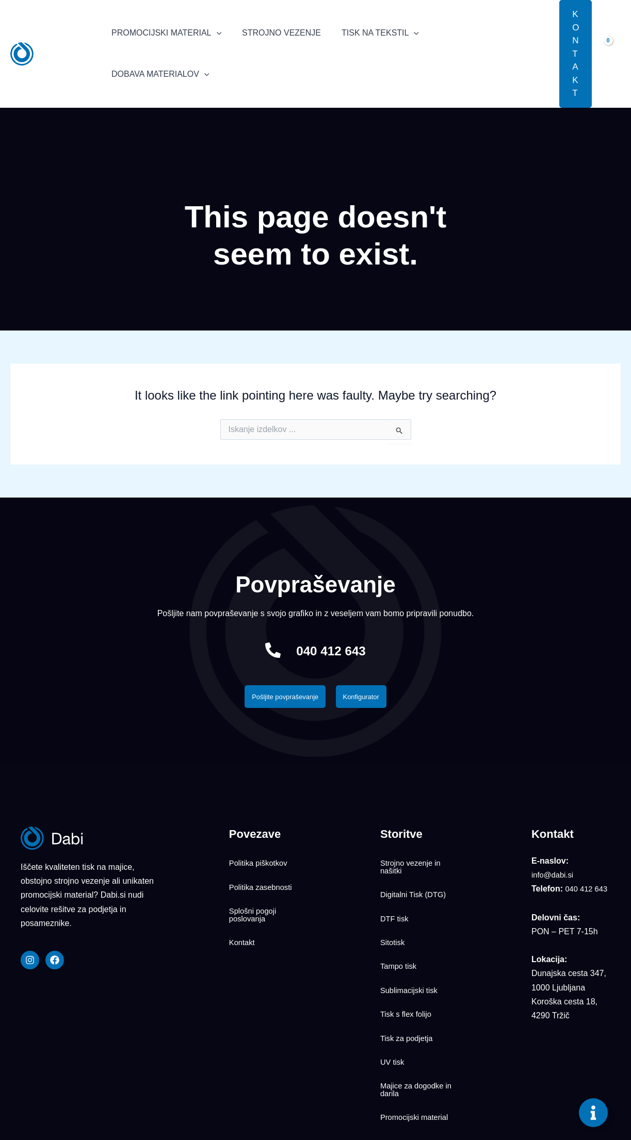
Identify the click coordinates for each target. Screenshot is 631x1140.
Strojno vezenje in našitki (413, 867)
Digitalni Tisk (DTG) (416, 888)
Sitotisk (393, 922)
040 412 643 (331, 650)
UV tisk (393, 1007)
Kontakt (243, 922)
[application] (214, 33)
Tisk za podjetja (409, 990)
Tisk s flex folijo (408, 973)
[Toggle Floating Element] (593, 1112)
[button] (544, 53)
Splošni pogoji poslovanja (255, 901)
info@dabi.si (554, 877)
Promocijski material (417, 1050)
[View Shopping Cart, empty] (611, 54)
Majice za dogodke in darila (419, 1028)
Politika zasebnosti (263, 880)
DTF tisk (395, 905)
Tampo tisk (399, 939)
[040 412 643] (264, 650)
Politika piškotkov (261, 863)
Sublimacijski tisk (411, 956)
